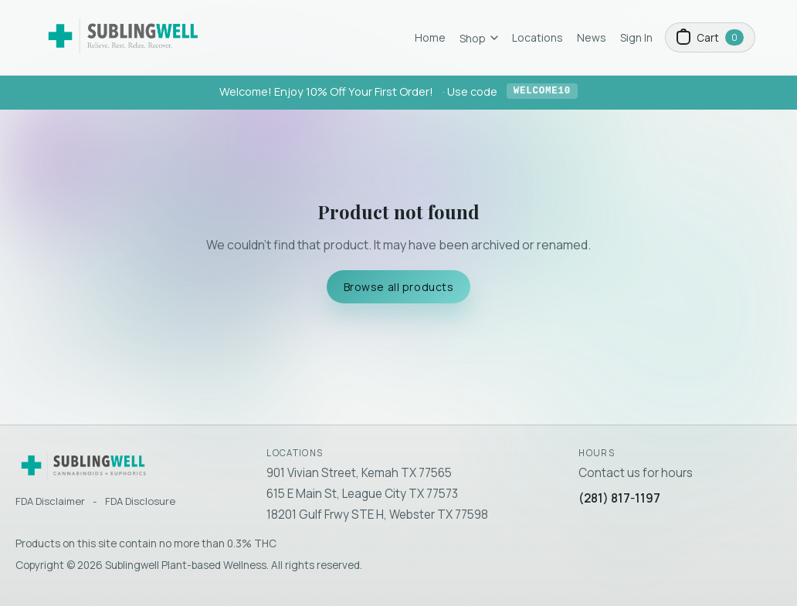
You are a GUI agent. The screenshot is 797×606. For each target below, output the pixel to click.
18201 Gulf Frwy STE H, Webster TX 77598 (377, 514)
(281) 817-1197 (619, 498)
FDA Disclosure (140, 501)
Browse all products (399, 286)
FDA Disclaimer (50, 501)
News (591, 37)
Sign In (636, 37)
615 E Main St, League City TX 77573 (362, 494)
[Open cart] (710, 37)
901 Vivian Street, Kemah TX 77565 (359, 473)
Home (430, 37)
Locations (537, 37)
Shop (479, 38)
